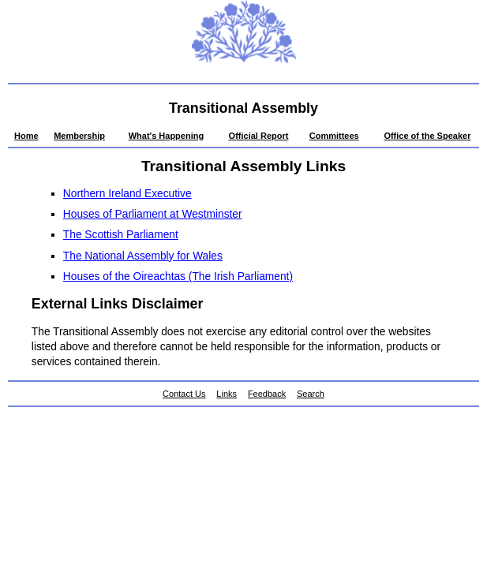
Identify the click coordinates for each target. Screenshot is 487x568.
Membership (79, 135)
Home (26, 135)
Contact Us (184, 393)
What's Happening (166, 135)
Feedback (267, 393)
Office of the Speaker (427, 135)
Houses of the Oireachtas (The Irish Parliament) (178, 276)
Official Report (259, 135)
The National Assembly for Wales (143, 256)
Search (310, 393)
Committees (334, 135)
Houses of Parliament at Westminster (152, 214)
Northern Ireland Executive (127, 194)
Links (226, 393)
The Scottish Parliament (120, 235)
